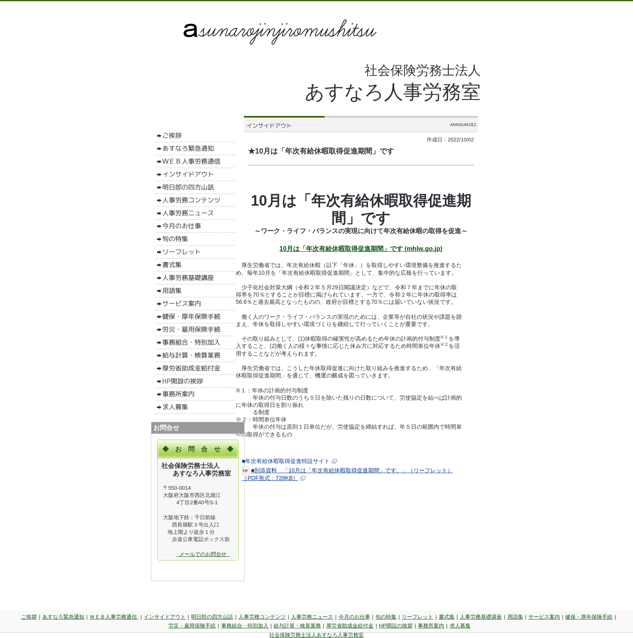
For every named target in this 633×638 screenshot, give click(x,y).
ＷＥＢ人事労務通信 (114, 617)
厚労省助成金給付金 (349, 626)
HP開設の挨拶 (396, 626)
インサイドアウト (165, 617)
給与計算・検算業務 (297, 626)
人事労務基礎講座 (481, 617)
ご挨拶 (29, 617)
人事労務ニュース (312, 617)
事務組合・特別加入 (244, 626)
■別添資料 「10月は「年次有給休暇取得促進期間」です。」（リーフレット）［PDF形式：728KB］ (347, 474)
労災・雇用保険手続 (192, 626)
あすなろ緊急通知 (63, 617)
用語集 (515, 617)
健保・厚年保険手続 (588, 617)
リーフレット (417, 617)
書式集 (447, 617)
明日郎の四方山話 (212, 617)
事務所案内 (431, 626)
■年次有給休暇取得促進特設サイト (289, 461)
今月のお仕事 (354, 617)
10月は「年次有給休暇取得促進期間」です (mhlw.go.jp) (360, 248)
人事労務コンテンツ (262, 617)
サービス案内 (544, 617)
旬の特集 (385, 617)
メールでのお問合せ (203, 554)
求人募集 (460, 626)
